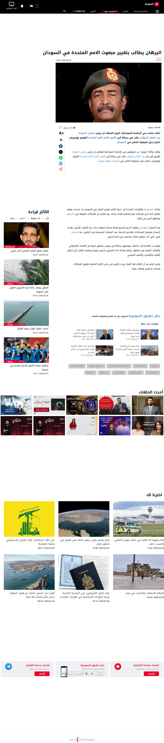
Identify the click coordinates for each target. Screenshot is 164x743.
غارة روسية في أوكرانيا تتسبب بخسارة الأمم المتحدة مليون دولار (127, 349)
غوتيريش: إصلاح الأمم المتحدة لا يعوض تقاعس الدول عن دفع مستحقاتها (83, 333)
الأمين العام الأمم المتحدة (102, 138)
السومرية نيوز (109, 11)
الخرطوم (70, 214)
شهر (12, 218)
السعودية (148, 209)
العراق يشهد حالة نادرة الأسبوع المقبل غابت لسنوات (28, 290)
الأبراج (93, 11)
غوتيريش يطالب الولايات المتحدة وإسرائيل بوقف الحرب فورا (129, 333)
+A (61, 133)
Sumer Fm (80, 11)
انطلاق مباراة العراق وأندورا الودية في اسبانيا (29, 368)
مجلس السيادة (86, 133)
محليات (10, 283)
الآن (47, 218)
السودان (121, 142)
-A (61, 140)
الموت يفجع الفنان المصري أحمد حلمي (29, 251)
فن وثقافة (10, 246)
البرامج (125, 11)
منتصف (74, 232)
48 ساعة (35, 218)
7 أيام (23, 218)
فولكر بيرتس (104, 161)
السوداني (143, 227)
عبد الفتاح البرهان (150, 138)
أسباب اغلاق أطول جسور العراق (32, 329)
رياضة (10, 361)
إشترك (42, 673)
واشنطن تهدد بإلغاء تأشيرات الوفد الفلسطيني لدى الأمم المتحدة (82, 349)
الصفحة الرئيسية (141, 11)
